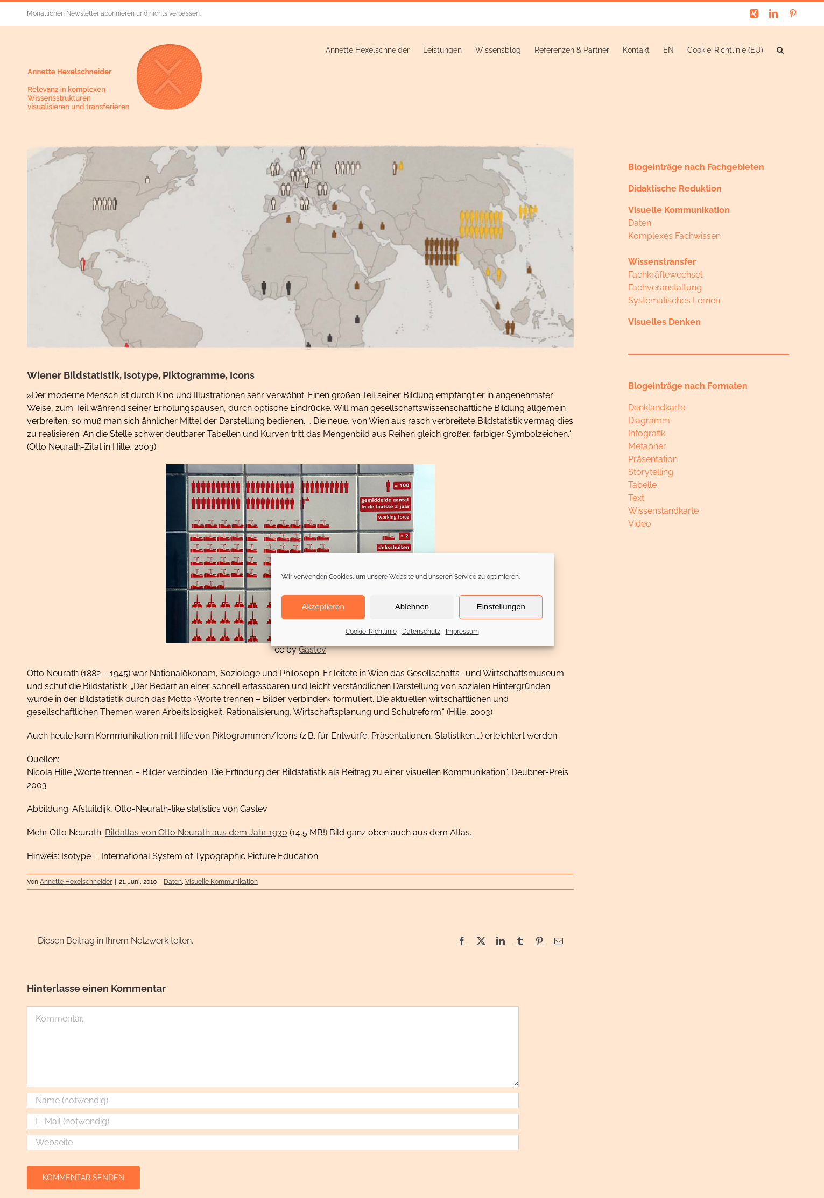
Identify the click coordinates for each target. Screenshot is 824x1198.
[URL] (273, 1142)
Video (639, 524)
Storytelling (650, 472)
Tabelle (642, 485)
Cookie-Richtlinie (371, 631)
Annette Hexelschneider (76, 881)
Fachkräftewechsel (665, 275)
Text (636, 498)
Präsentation (653, 459)
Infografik (646, 433)
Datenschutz (421, 631)
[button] (780, 49)
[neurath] (300, 248)
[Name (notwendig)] (273, 1100)
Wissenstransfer (662, 262)
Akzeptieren (323, 606)
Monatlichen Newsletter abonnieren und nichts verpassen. (114, 13)
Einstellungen (501, 606)
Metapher (647, 446)
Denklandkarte (656, 407)
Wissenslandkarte (663, 511)
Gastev (312, 649)
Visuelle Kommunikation (221, 881)
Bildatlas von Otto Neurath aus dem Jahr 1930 (196, 832)
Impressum (462, 631)
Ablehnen (412, 606)
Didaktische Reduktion (675, 188)
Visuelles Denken (664, 322)
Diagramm (649, 420)
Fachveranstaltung (665, 287)
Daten (173, 881)
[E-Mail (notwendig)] (273, 1121)
